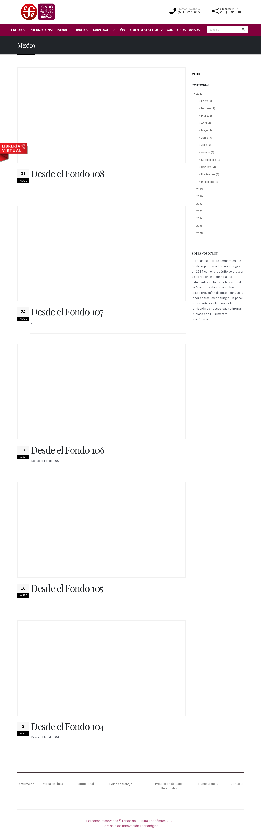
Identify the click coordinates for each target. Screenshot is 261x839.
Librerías (82, 30)
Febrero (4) (208, 108)
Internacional (41, 30)
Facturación (26, 784)
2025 (199, 226)
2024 (199, 218)
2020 (199, 196)
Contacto (237, 784)
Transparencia (208, 784)
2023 (199, 211)
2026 (199, 233)
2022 (199, 204)
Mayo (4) (206, 130)
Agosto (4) (207, 152)
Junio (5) (206, 138)
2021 (199, 93)
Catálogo (100, 30)
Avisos (194, 30)
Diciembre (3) (209, 182)
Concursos (176, 30)
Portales (64, 30)
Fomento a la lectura (146, 30)
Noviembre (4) (210, 174)
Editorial (18, 30)
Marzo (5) (207, 115)
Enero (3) (207, 101)
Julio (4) (206, 145)
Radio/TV (118, 30)
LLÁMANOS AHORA (189, 9)
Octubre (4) (208, 167)
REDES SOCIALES (229, 9)
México (196, 74)
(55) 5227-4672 (189, 12)
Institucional (82, 784)
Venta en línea (53, 784)
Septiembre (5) (210, 160)
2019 (199, 189)
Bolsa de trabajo (120, 784)
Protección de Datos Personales (169, 786)
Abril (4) (206, 123)
